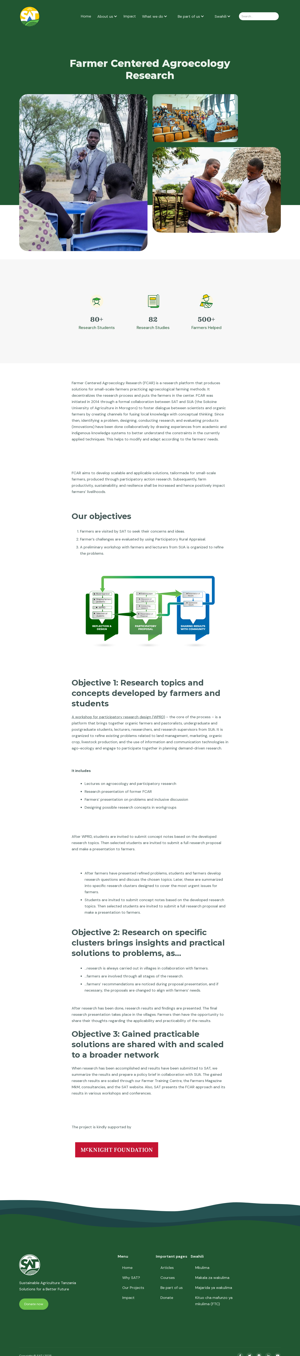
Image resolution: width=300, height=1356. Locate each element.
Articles (167, 1267)
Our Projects (133, 1287)
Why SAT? (131, 1277)
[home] (29, 16)
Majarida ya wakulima (213, 1287)
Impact (130, 16)
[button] (107, 16)
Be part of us (171, 1287)
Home (86, 16)
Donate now (33, 1304)
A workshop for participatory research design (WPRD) (118, 716)
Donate (166, 1297)
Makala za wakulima (212, 1277)
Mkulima (202, 1267)
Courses (167, 1277)
